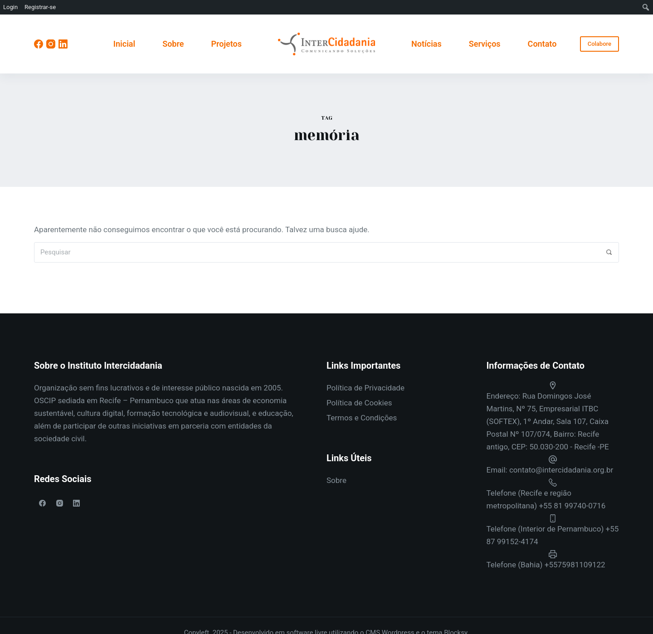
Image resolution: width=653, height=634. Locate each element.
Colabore (599, 43)
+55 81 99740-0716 (572, 505)
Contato (542, 44)
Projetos (226, 44)
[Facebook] (38, 44)
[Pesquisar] (609, 252)
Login (10, 7)
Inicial (124, 44)
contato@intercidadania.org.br (561, 469)
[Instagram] (50, 44)
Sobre (173, 44)
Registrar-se (40, 7)
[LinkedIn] (63, 44)
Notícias (426, 44)
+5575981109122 (575, 564)
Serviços (485, 44)
